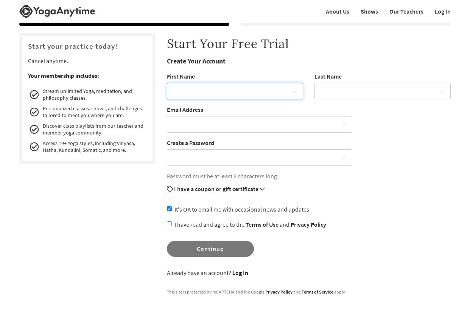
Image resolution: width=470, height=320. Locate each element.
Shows (369, 11)
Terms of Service (317, 292)
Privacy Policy (308, 224)
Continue (210, 248)
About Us (337, 11)
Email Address (185, 109)
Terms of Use (262, 224)
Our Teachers (406, 11)
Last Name (328, 76)
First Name (181, 76)
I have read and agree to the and (246, 224)
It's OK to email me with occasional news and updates (238, 209)
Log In (443, 11)
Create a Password (190, 143)
